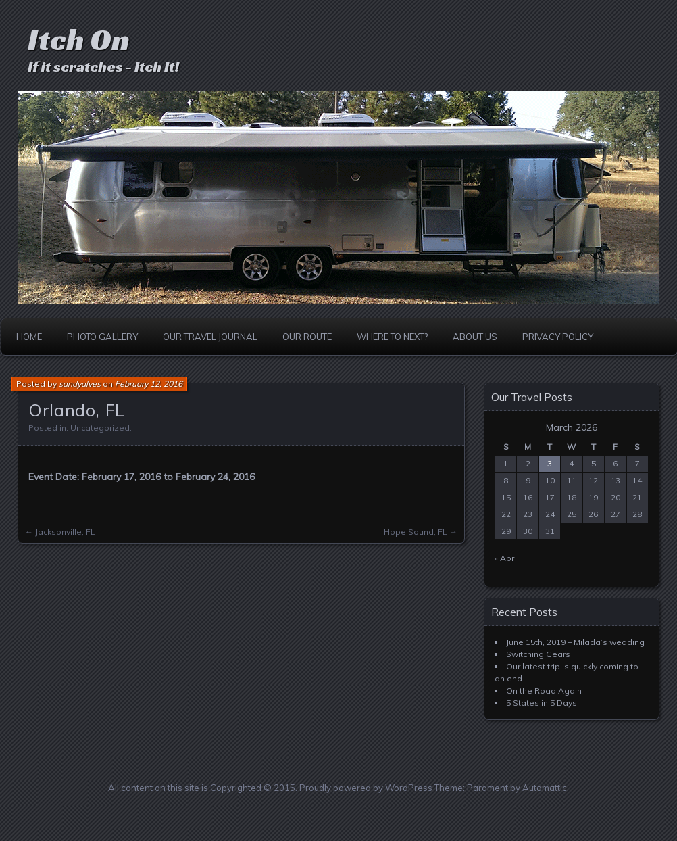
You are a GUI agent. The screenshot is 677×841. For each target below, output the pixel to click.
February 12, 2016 (148, 384)
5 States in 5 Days (541, 703)
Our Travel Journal (210, 336)
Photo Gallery (102, 336)
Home (29, 336)
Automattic (544, 787)
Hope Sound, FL (415, 532)
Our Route (307, 336)
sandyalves (80, 384)
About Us (475, 336)
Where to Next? (392, 336)
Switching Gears (538, 654)
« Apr (504, 558)
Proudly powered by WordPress (365, 787)
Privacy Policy (557, 336)
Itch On (79, 39)
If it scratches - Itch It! (103, 66)
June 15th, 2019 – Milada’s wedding (575, 642)
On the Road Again (544, 691)
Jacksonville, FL (65, 532)
